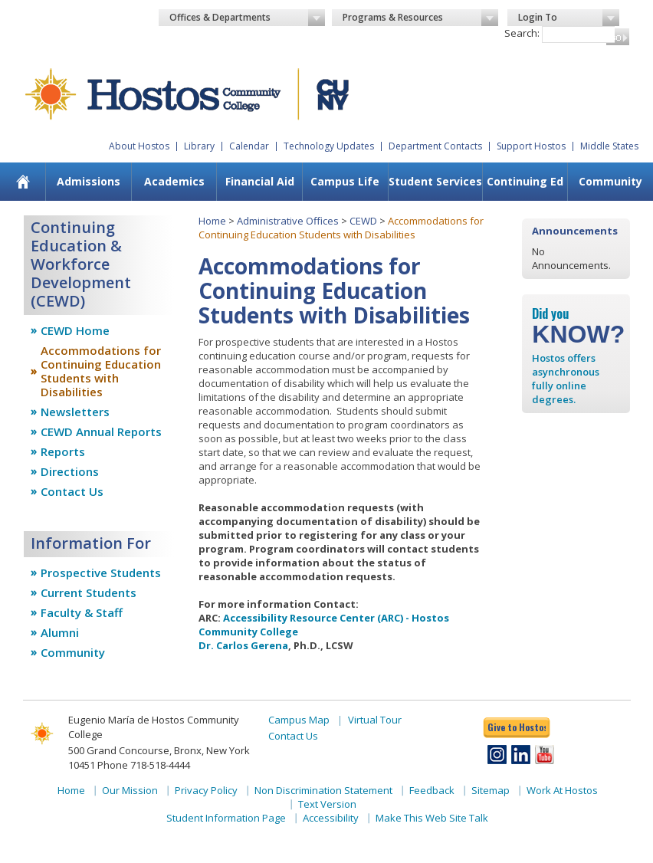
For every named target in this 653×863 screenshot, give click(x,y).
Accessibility (331, 818)
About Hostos (139, 146)
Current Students (88, 592)
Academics (174, 181)
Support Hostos (531, 146)
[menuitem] (88, 181)
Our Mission (130, 790)
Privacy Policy (206, 790)
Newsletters (75, 411)
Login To (569, 17)
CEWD (363, 221)
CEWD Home (75, 330)
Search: (522, 33)
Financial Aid (259, 181)
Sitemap (490, 790)
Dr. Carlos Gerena (243, 645)
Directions (70, 471)
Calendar (249, 146)
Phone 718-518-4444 (143, 765)
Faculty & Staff (82, 612)
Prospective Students (101, 572)
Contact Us (72, 491)
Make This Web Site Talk (432, 818)
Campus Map (299, 720)
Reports (63, 451)
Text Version (327, 804)
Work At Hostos (562, 790)
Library (199, 146)
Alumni (60, 632)
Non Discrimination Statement (323, 790)
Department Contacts (435, 146)
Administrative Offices (288, 221)
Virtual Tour (375, 720)
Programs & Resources (420, 17)
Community (73, 652)
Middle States (609, 146)
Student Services (435, 181)
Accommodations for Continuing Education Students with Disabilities (101, 371)
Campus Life (344, 181)
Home (212, 221)
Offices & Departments (247, 17)
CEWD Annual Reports (101, 431)
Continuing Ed (525, 181)
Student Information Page (226, 818)
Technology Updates (329, 146)
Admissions (88, 181)
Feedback (431, 790)
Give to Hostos (516, 726)
